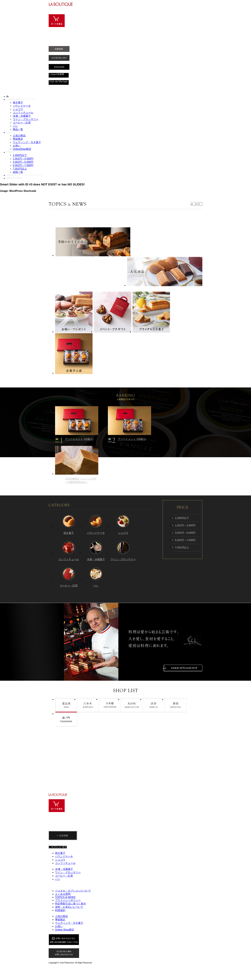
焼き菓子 (18, 102)
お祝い (16, 145)
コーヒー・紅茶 (22, 122)
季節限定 (18, 139)
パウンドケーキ (22, 105)
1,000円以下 (20, 155)
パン (15, 126)
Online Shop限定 (64, 929)
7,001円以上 (20, 168)
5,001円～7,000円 (23, 165)
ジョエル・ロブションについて (73, 890)
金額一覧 (18, 172)
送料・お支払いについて (69, 907)
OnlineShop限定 (22, 149)
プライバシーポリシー (68, 900)
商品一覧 (18, 129)
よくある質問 (62, 894)
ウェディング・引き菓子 (27, 142)
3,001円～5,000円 (23, 162)
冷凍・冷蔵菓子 (22, 116)
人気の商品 (19, 135)
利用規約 (60, 910)
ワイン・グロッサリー (25, 119)
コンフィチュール (23, 112)
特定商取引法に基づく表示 (70, 903)
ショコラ (18, 109)
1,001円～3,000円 (23, 158)
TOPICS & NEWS (65, 897)
